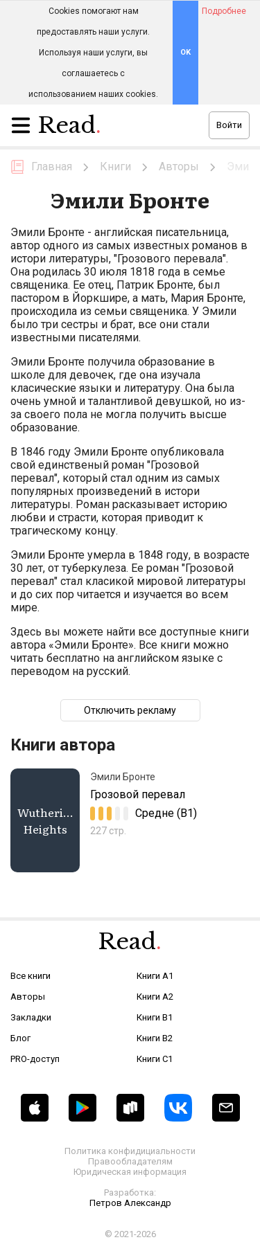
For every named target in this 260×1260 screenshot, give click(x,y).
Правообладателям (130, 1161)
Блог (20, 1038)
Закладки (30, 1017)
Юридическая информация (130, 1172)
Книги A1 (155, 976)
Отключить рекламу (130, 710)
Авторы (27, 996)
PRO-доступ (35, 1059)
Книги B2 (155, 1038)
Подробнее (224, 11)
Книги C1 (155, 1059)
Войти (229, 125)
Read (69, 128)
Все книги (30, 976)
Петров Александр (130, 1203)
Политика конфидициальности (130, 1151)
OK (185, 52)
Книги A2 (155, 996)
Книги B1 (155, 1017)
